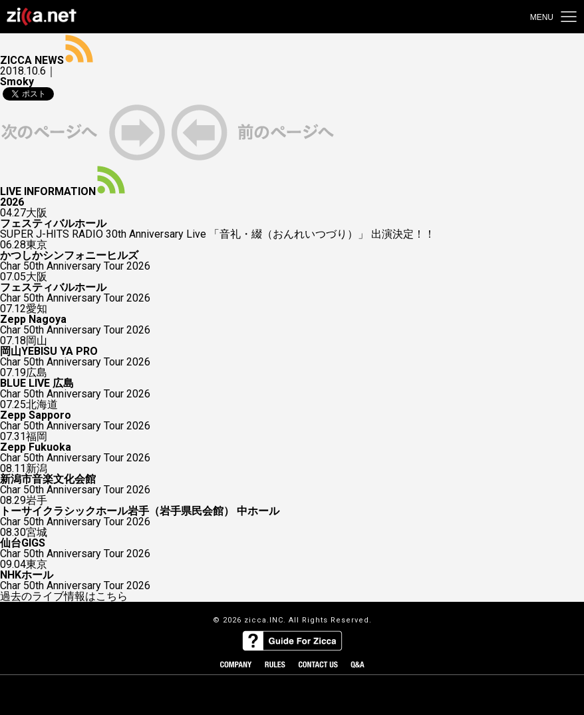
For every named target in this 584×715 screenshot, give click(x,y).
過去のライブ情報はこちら (64, 596)
